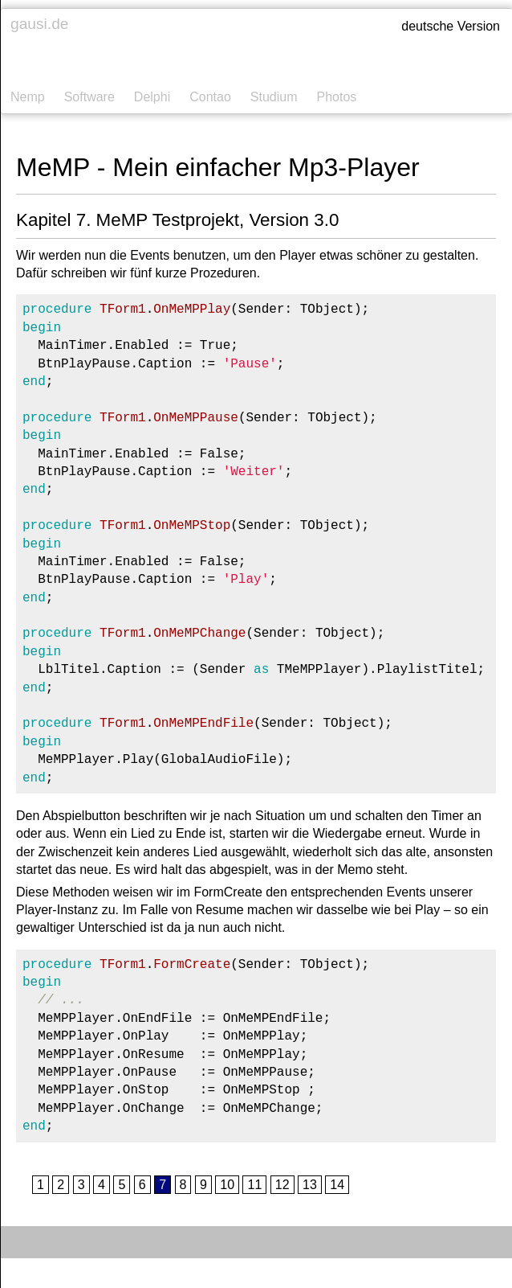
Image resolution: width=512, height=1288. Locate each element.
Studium (274, 97)
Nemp (27, 97)
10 (227, 1185)
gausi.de (39, 23)
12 (282, 1185)
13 (310, 1185)
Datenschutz (415, 1241)
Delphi (152, 97)
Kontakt (481, 1241)
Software (89, 97)
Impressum (342, 1241)
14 (337, 1185)
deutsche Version (450, 26)
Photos (336, 97)
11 (254, 1185)
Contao (210, 97)
